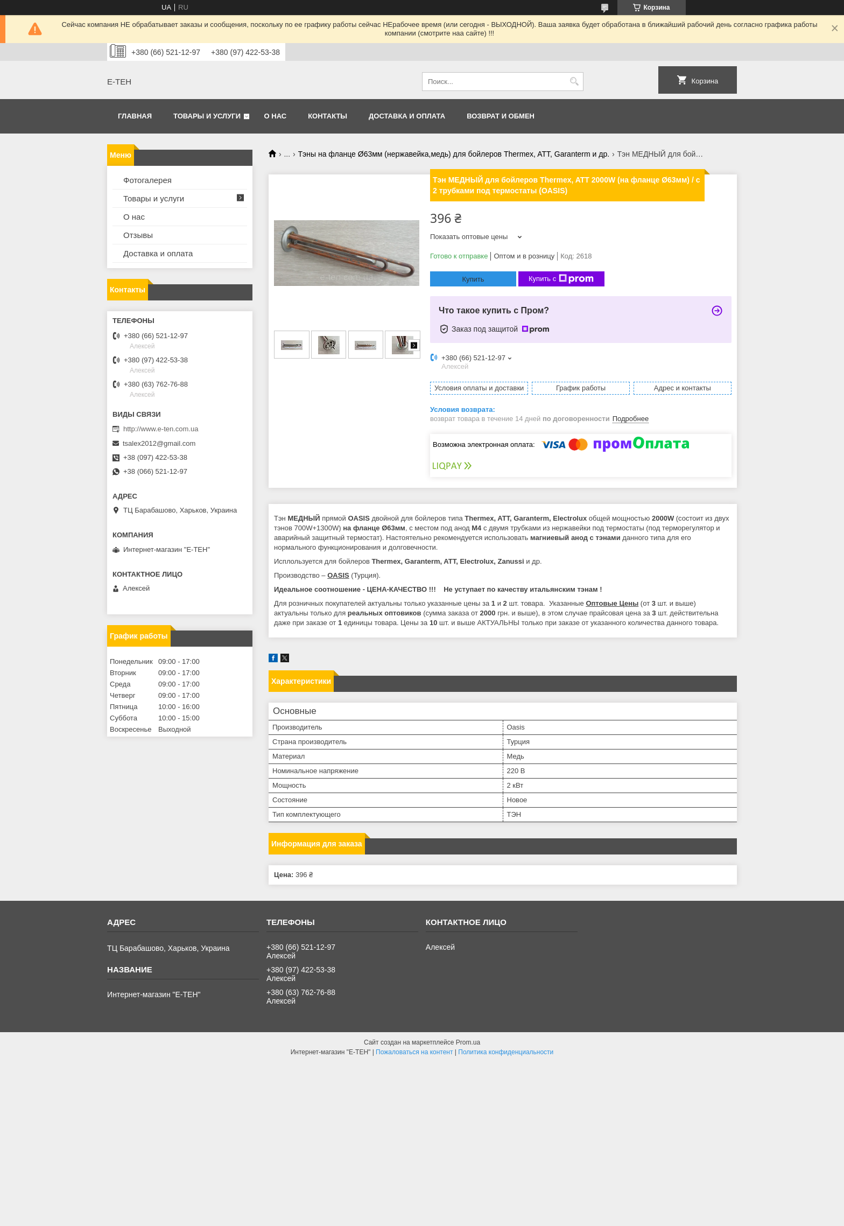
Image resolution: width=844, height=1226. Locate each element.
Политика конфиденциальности (505, 1052)
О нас (275, 116)
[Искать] (574, 81)
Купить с (561, 279)
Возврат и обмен (500, 116)
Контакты (327, 116)
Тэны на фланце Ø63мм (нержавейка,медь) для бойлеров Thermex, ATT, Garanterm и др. (454, 154)
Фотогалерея (147, 180)
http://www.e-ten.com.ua (160, 429)
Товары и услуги (207, 116)
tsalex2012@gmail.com (159, 443)
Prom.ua (468, 1042)
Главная (135, 116)
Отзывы (138, 235)
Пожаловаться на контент (414, 1052)
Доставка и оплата (407, 116)
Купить (473, 279)
